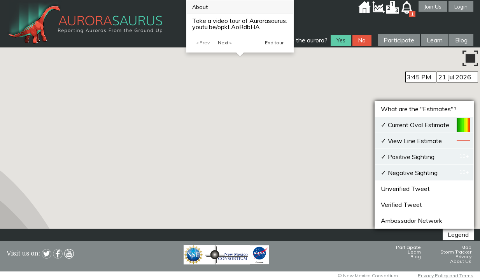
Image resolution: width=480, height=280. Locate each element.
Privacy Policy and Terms (445, 275)
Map (466, 247)
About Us (460, 261)
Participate (399, 40)
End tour (274, 43)
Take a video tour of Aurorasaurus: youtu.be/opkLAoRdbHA (239, 24)
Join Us (432, 6)
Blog (461, 40)
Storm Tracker (455, 252)
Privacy (463, 256)
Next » (224, 43)
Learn (435, 40)
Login (461, 6)
